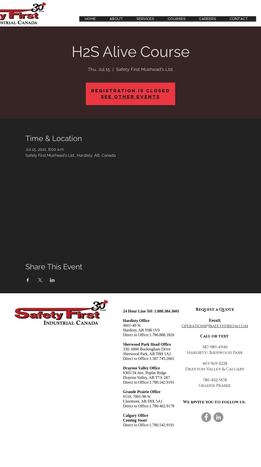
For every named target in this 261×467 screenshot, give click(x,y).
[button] (147, 19)
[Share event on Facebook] (27, 280)
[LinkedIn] (218, 417)
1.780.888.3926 (161, 335)
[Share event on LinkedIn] (52, 280)
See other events (130, 97)
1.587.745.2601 (161, 358)
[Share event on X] (40, 280)
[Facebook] (206, 417)
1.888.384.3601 (166, 311)
